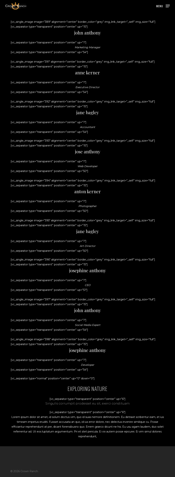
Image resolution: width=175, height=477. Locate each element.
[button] (163, 6)
